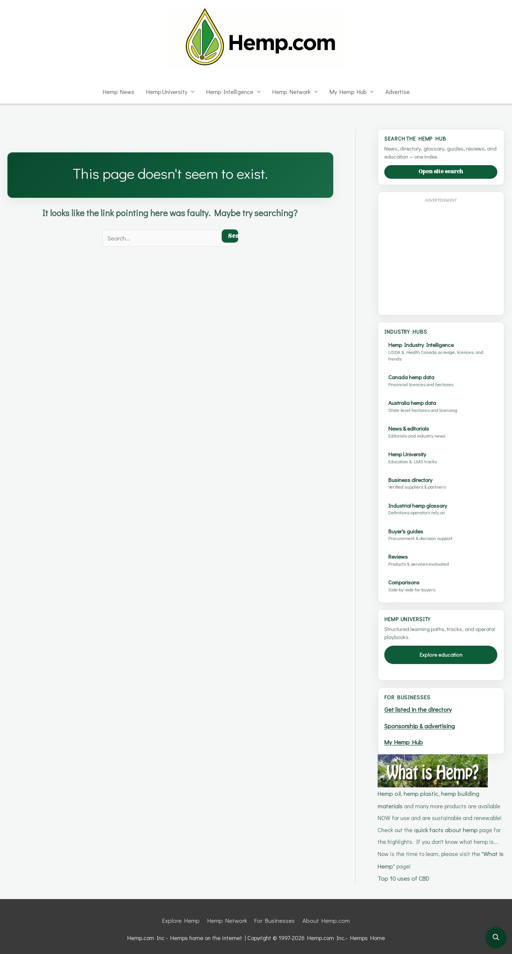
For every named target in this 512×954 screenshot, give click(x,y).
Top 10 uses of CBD (404, 874)
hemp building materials (471, 791)
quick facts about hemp (427, 827)
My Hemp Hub (349, 91)
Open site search (441, 171)
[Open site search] (496, 938)
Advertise (399, 91)
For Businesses (275, 916)
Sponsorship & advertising (421, 725)
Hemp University (165, 91)
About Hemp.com (325, 916)
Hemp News (116, 91)
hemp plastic (420, 791)
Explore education (440, 654)
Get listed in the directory (419, 709)
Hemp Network (291, 91)
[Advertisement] (446, 256)
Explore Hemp (182, 916)
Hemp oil (389, 791)
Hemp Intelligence (229, 91)
